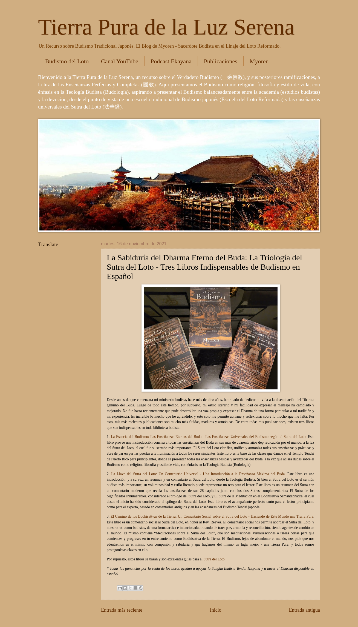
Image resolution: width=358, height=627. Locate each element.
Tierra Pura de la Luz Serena (166, 27)
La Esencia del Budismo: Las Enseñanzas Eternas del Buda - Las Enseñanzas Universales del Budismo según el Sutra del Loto (208, 437)
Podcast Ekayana (171, 61)
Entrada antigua (304, 610)
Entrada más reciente (121, 610)
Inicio (215, 610)
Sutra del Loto (213, 559)
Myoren (259, 61)
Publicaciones (220, 61)
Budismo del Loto (67, 61)
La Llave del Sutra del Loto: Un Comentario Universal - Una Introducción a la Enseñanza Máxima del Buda (198, 474)
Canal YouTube (119, 61)
